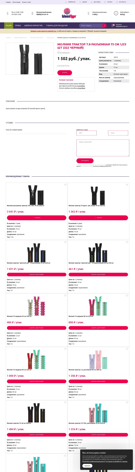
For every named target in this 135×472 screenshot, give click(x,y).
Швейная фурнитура (33, 25)
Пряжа (18, 25)
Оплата (108, 2)
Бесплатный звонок (43, 12)
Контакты (121, 2)
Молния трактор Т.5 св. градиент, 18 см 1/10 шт (80, 396)
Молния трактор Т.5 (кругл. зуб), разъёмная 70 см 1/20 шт (113, 334)
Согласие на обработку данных (116, 461)
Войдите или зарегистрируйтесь (43, 31)
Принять (87, 466)
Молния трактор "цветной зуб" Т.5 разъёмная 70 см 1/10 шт (81, 212)
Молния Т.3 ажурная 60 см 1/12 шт (81, 274)
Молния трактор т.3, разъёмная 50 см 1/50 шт (112, 274)
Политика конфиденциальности (71, 464)
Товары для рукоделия (57, 25)
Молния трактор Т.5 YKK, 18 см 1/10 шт (82, 334)
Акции (9, 25)
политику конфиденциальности (102, 166)
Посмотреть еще (67, 434)
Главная (8, 2)
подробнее (81, 86)
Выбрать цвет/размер (82, 225)
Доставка (95, 2)
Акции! (83, 2)
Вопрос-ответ (26, 2)
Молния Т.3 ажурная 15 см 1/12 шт (20, 274)
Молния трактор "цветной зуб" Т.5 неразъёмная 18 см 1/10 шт (113, 212)
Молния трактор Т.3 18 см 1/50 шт (19, 334)
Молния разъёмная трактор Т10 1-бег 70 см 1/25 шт (20, 211)
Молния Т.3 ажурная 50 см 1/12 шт (51, 274)
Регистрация (16, 2)
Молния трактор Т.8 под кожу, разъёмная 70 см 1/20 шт (51, 396)
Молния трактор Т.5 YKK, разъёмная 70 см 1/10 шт (50, 334)
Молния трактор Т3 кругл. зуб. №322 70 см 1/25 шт (50, 211)
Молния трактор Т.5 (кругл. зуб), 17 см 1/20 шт (20, 396)
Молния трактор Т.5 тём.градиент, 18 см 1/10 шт (113, 396)
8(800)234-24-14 (42, 14)
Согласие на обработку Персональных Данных (75, 466)
